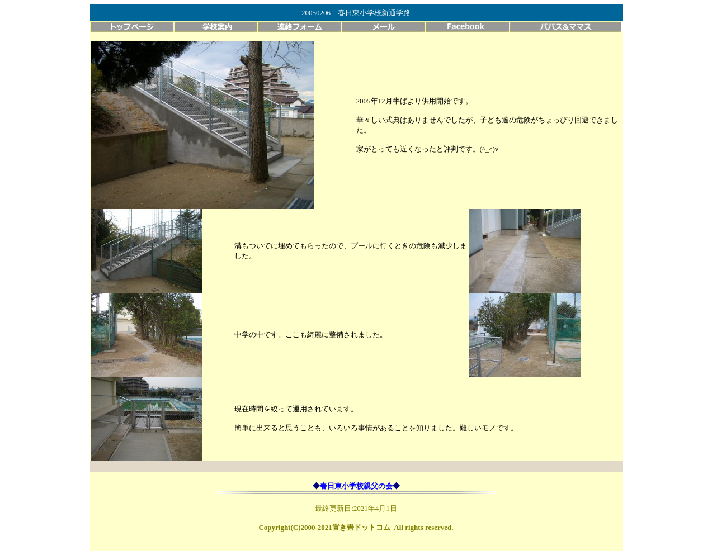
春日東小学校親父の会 (356, 486)
